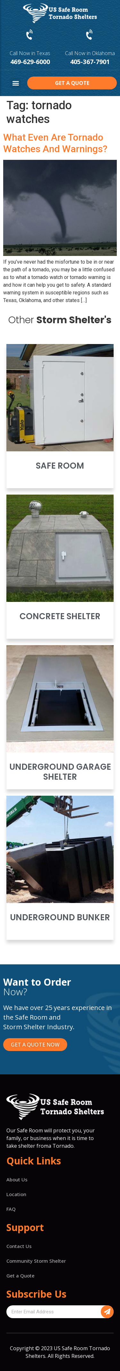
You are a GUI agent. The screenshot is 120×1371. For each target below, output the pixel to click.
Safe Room (60, 466)
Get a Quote (20, 1275)
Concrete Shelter (60, 616)
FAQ (11, 1209)
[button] (15, 83)
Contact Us (19, 1246)
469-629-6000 (30, 61)
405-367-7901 (90, 61)
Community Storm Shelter (36, 1261)
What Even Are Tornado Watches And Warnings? (55, 143)
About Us (17, 1179)
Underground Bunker (60, 917)
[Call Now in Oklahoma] (90, 35)
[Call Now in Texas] (30, 35)
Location (16, 1194)
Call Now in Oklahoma (90, 53)
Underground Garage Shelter (60, 772)
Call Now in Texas (30, 53)
